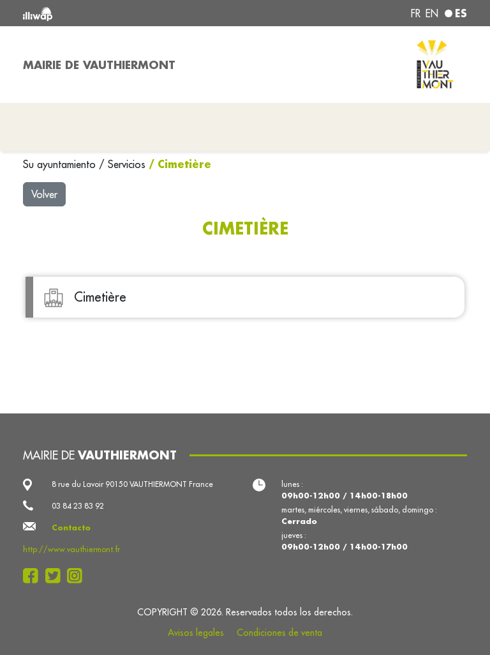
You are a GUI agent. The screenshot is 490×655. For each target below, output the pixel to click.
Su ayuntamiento (61, 164)
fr (415, 13)
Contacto (71, 527)
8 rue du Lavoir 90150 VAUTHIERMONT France (132, 484)
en (432, 13)
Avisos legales (196, 632)
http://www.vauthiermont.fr (71, 549)
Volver (44, 194)
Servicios (128, 164)
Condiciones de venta (279, 632)
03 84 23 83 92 (78, 506)
